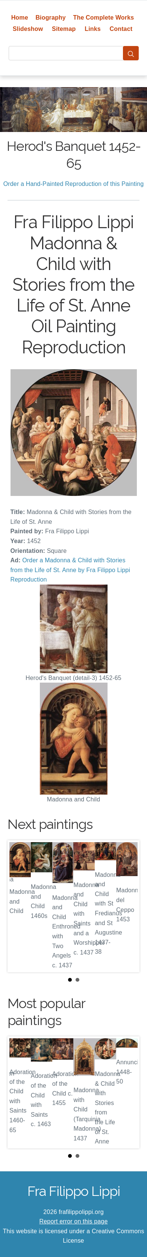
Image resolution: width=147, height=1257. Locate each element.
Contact (121, 29)
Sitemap (64, 29)
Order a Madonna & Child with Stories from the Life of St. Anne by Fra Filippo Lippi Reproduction (70, 570)
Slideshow (28, 29)
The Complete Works (103, 17)
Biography (50, 17)
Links (93, 29)
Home (19, 17)
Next (128, 906)
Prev (19, 906)
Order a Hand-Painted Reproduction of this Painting (73, 184)
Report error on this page (73, 1221)
